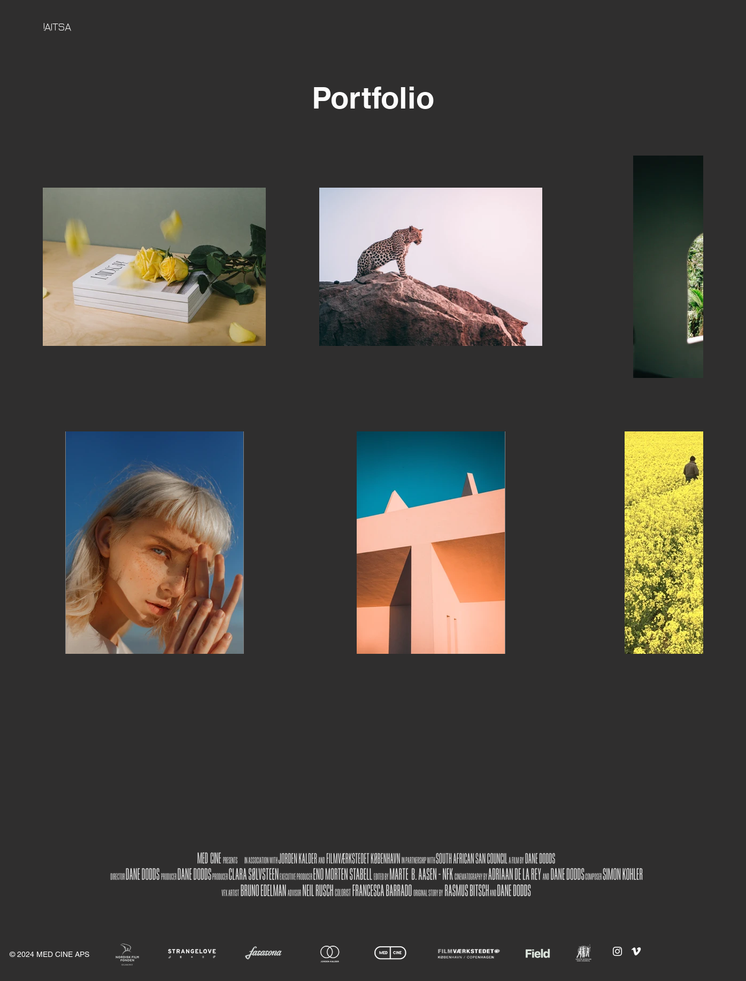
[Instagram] (617, 951)
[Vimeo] (636, 951)
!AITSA (57, 26)
